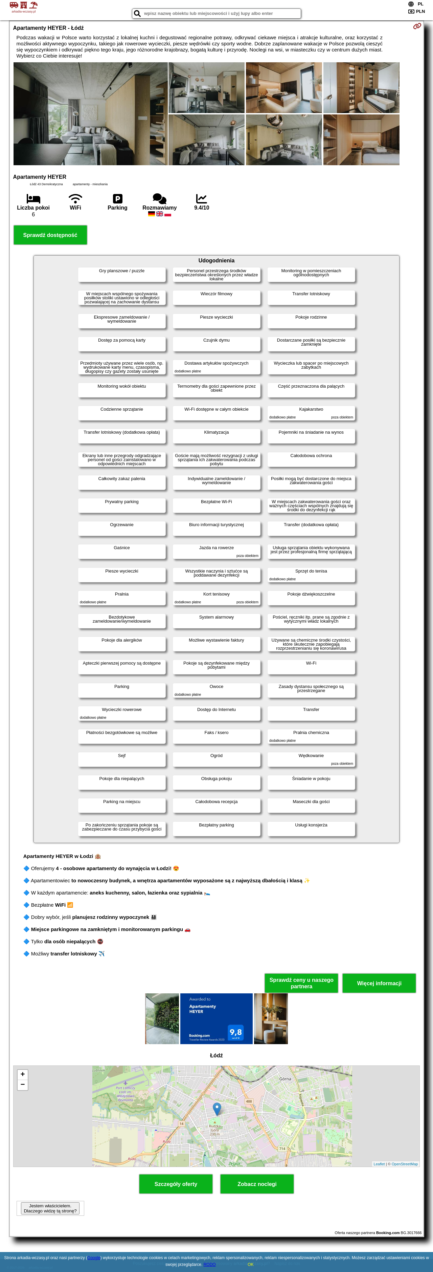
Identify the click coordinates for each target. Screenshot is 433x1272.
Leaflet (379, 1164)
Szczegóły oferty (176, 1184)
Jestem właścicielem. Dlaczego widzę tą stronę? (50, 1208)
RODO (210, 1264)
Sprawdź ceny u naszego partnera (302, 983)
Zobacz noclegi (257, 1184)
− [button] (22, 1085)
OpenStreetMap (405, 1164)
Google (93, 1257)
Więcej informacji (379, 983)
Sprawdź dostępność (50, 235)
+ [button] (22, 1075)
